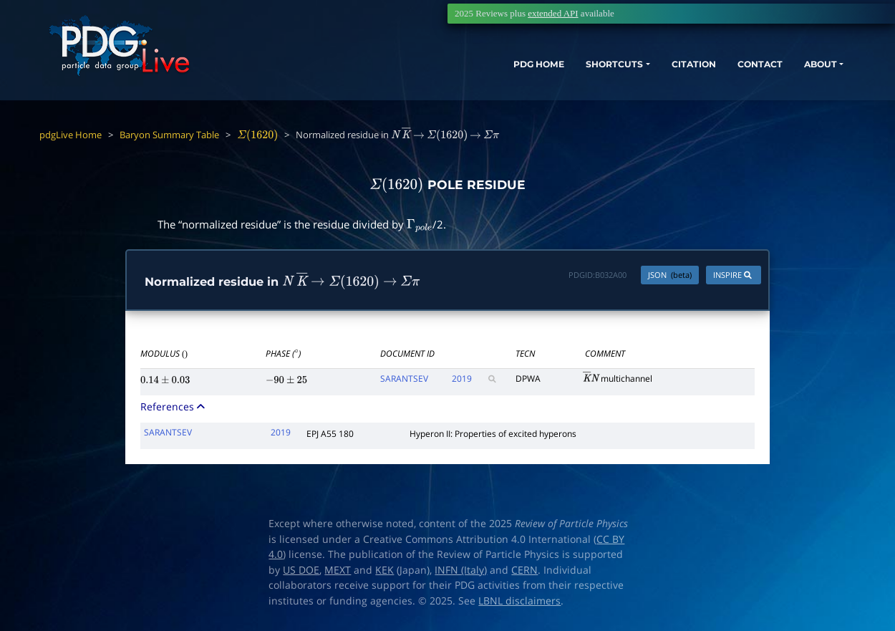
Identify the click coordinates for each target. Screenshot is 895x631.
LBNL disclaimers (519, 601)
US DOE (301, 570)
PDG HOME (462, 77)
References (174, 407)
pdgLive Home (70, 134)
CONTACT (715, 77)
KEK (384, 570)
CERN (524, 570)
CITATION (641, 77)
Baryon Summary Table (169, 134)
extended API (553, 13)
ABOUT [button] (784, 77)
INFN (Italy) (461, 570)
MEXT (337, 570)
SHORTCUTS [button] (550, 77)
